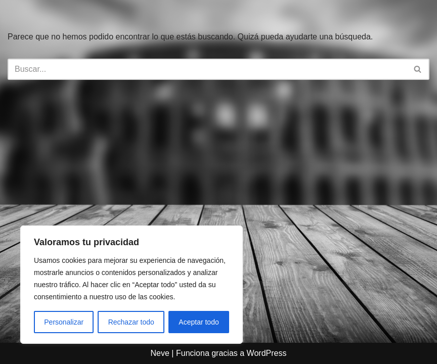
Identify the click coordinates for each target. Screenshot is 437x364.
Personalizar (63, 322)
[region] (131, 284)
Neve (160, 353)
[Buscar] (207, 69)
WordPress (267, 353)
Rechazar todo (131, 322)
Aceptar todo (199, 322)
